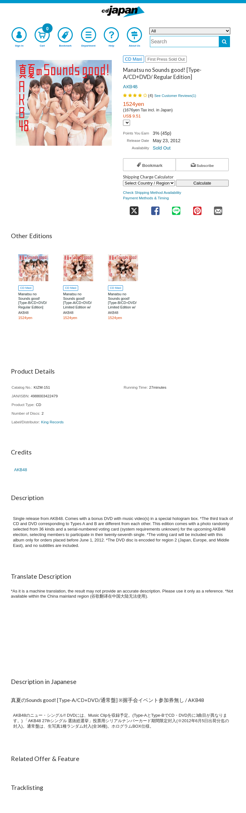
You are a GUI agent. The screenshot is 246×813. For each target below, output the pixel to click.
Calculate (202, 183)
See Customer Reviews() (175, 96)
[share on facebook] (155, 209)
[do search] (224, 41)
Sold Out (162, 148)
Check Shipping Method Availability (152, 192)
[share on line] (176, 209)
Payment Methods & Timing (146, 198)
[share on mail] (218, 209)
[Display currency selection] (126, 123)
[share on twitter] (134, 209)
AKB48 (130, 86)
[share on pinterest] (197, 209)
